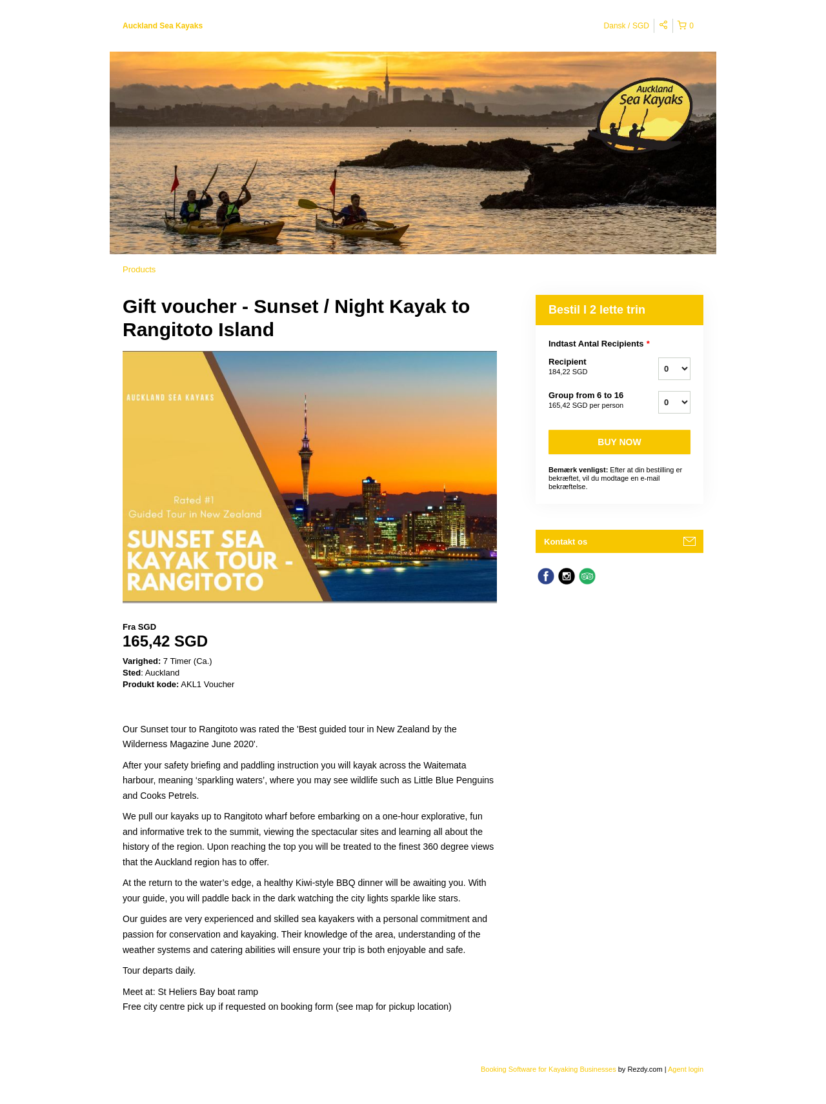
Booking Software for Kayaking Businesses (549, 1069)
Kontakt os (565, 542)
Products (139, 269)
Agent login (685, 1069)
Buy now (619, 442)
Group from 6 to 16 (587, 400)
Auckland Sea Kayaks (163, 25)
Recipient (587, 367)
